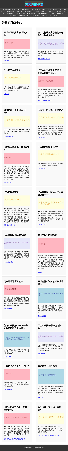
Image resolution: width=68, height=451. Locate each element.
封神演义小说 (23, 15)
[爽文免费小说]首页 (9, 9)
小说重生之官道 (9, 262)
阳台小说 (6, 94)
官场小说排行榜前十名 (39, 9)
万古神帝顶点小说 (23, 9)
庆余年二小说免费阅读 (45, 100)
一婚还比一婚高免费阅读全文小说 (48, 435)
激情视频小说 (40, 11)
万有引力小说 (8, 389)
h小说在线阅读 (8, 136)
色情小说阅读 (42, 316)
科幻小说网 (53, 15)
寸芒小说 (50, 11)
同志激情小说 (20, 13)
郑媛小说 (19, 11)
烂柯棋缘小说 (42, 168)
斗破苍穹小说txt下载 (54, 9)
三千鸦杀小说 (35, 15)
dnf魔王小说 (31, 13)
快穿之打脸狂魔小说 (44, 59)
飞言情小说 (41, 137)
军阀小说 (6, 60)
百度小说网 (41, 353)
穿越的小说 (10, 13)
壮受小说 (40, 397)
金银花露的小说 (43, 13)
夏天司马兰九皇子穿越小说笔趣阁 (14, 439)
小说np (40, 272)
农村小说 (44, 15)
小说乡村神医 (42, 224)
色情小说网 (7, 356)
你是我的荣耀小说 (9, 225)
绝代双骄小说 (8, 182)
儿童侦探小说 (29, 11)
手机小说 (58, 11)
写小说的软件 (8, 309)
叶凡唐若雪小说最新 (56, 13)
